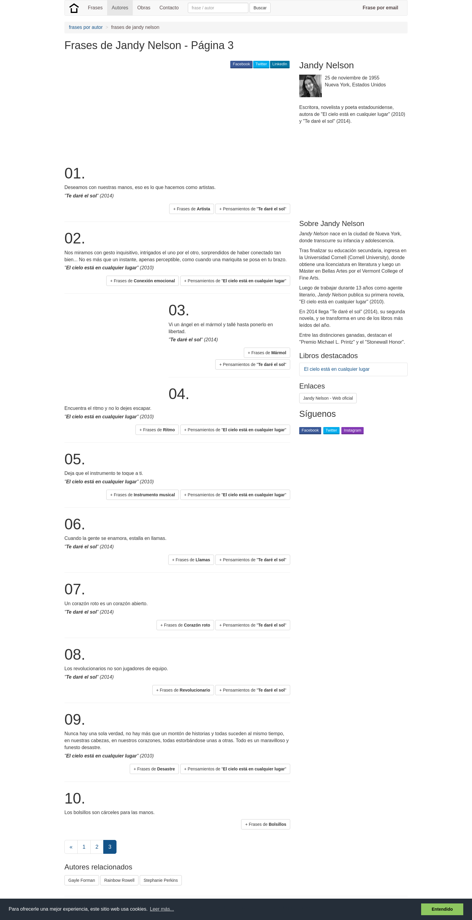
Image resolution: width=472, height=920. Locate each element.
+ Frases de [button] (191, 208)
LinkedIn (279, 64)
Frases (95, 7)
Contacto (169, 7)
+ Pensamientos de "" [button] (252, 208)
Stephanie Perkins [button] (161, 880)
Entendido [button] (442, 909)
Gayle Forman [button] (81, 880)
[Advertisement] (174, 116)
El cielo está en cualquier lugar (337, 369)
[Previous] (71, 847)
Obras (144, 7)
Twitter (261, 64)
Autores (120, 7)
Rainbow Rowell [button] (119, 880)
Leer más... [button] (162, 909)
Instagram (352, 430)
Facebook (241, 64)
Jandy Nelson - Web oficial (328, 398)
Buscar (260, 7)
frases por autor (86, 27)
